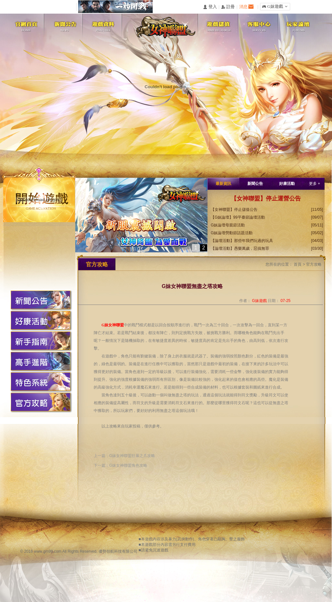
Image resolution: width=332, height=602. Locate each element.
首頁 (298, 264)
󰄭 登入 (210, 7)
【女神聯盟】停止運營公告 (266, 198)
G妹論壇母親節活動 (228, 225)
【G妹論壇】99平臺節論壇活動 (238, 217)
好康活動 (287, 183)
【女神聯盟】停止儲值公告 (234, 209)
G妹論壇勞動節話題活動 (232, 233)
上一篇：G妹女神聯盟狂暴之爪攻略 (124, 455)
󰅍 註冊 (228, 7)
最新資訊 (223, 183)
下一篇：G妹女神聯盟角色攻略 (120, 465)
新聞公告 (255, 183)
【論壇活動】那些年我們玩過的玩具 (242, 240)
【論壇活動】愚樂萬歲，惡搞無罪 (240, 248)
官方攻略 (314, 264)
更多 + (314, 183)
